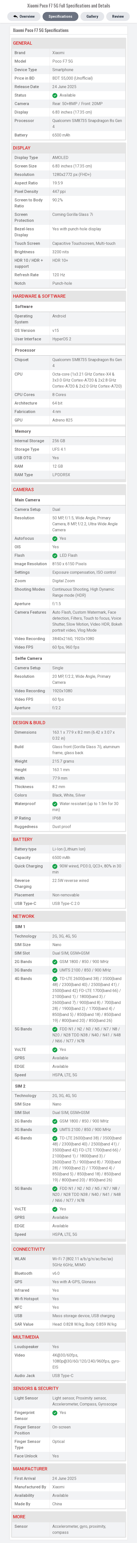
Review (118, 16)
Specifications (60, 16)
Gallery (92, 16)
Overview (24, 16)
